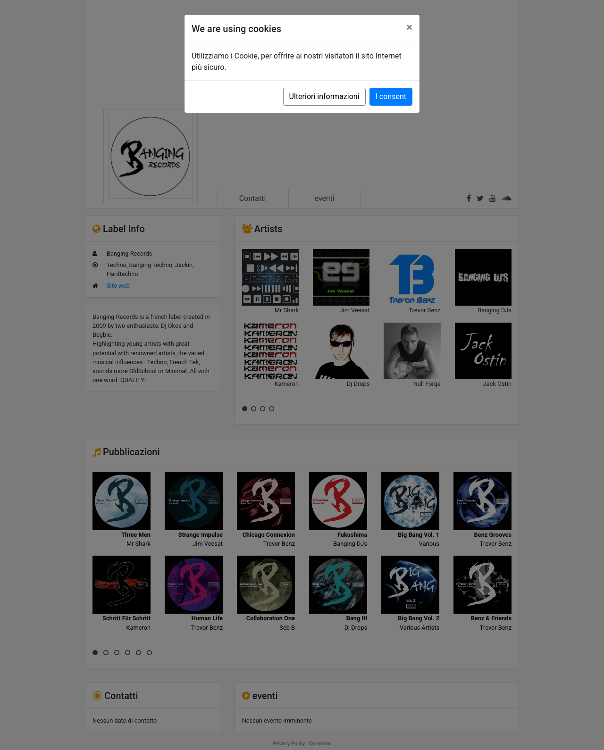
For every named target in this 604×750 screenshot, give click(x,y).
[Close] (409, 27)
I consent (391, 96)
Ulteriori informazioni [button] (324, 96)
